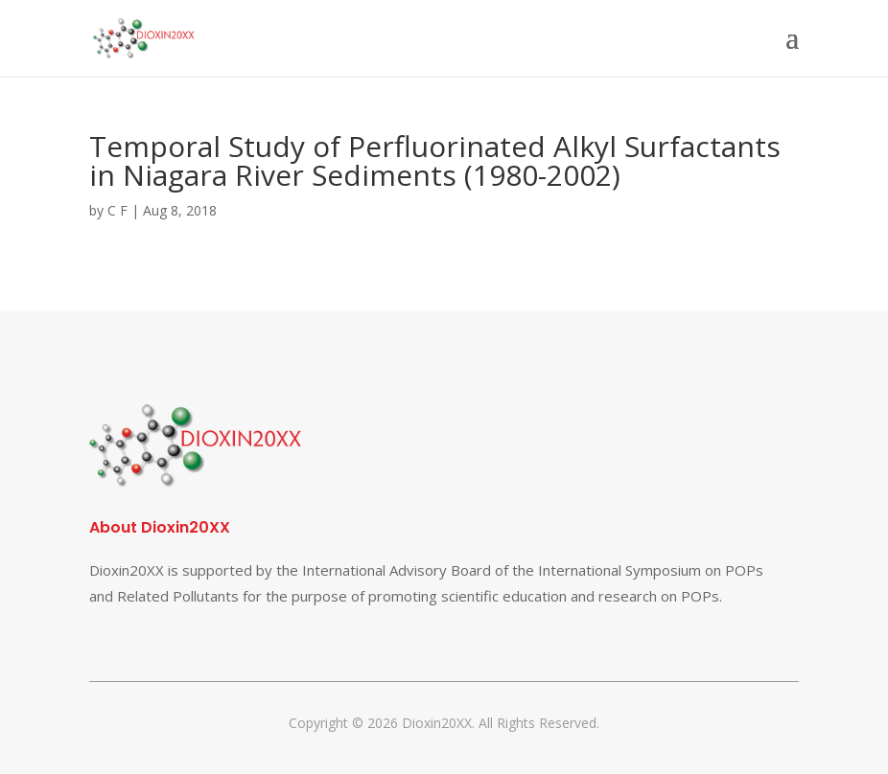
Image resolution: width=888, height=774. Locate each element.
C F (117, 210)
